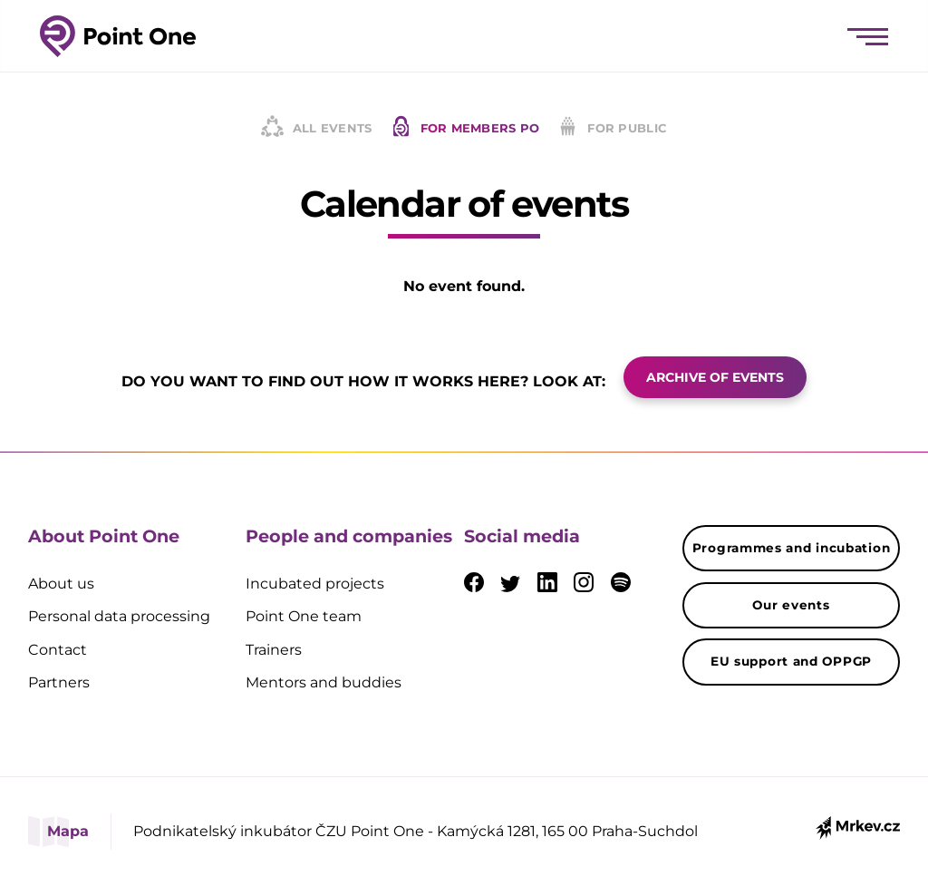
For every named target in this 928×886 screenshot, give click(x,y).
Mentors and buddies (323, 682)
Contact (57, 649)
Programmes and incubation (791, 547)
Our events (790, 605)
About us (61, 583)
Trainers (274, 649)
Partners (59, 682)
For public (612, 128)
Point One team (304, 616)
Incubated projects (315, 583)
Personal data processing (119, 616)
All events (316, 128)
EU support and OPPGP (791, 661)
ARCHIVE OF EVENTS (715, 377)
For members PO (465, 128)
